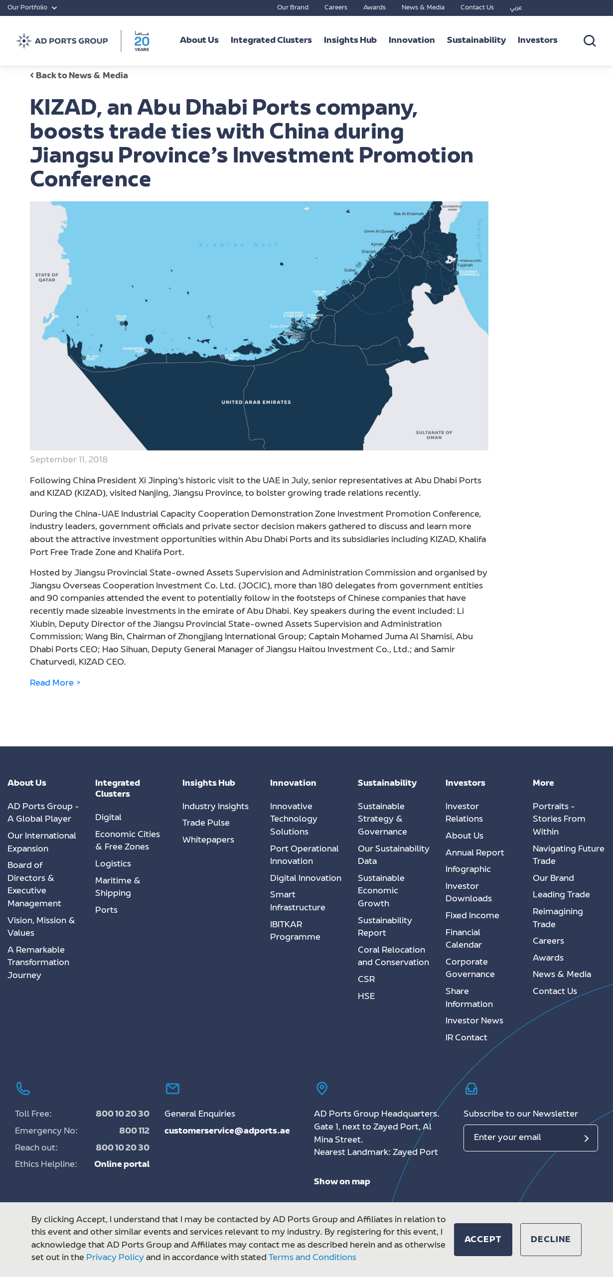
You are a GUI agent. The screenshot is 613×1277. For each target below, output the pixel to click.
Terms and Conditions (312, 1258)
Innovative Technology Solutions (293, 820)
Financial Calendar (464, 939)
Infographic (468, 870)
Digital (108, 818)
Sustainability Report (385, 927)
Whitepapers (208, 841)
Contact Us (477, 7)
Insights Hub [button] (350, 41)
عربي (516, 7)
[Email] (530, 1138)
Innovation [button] (412, 41)
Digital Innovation (305, 879)
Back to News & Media (79, 76)
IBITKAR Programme (295, 931)
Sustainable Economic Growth (381, 891)
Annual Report (475, 853)
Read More (56, 684)
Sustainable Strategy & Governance (382, 820)
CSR (366, 980)
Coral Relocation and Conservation (393, 957)
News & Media (423, 7)
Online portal (122, 1165)
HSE (366, 997)
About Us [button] (199, 41)
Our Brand (292, 7)
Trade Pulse (206, 824)
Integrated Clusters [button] (271, 41)
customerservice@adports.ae (227, 1131)
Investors (538, 41)
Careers (335, 7)
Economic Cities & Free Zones (127, 841)
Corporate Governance (470, 969)
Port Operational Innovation (304, 856)
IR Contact (466, 1038)
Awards (374, 7)
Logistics (113, 864)
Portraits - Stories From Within (559, 820)
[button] (483, 1239)
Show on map (342, 1182)
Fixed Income (472, 916)
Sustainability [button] (476, 41)
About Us (464, 837)
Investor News (474, 1021)
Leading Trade (561, 895)
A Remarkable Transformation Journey (38, 963)
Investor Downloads (469, 893)
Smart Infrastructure (297, 901)
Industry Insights (215, 807)
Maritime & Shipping (118, 887)
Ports (106, 911)
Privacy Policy (115, 1258)
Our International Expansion (41, 843)
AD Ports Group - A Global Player (43, 813)
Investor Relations (464, 813)
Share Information (469, 998)
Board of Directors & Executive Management (34, 885)
